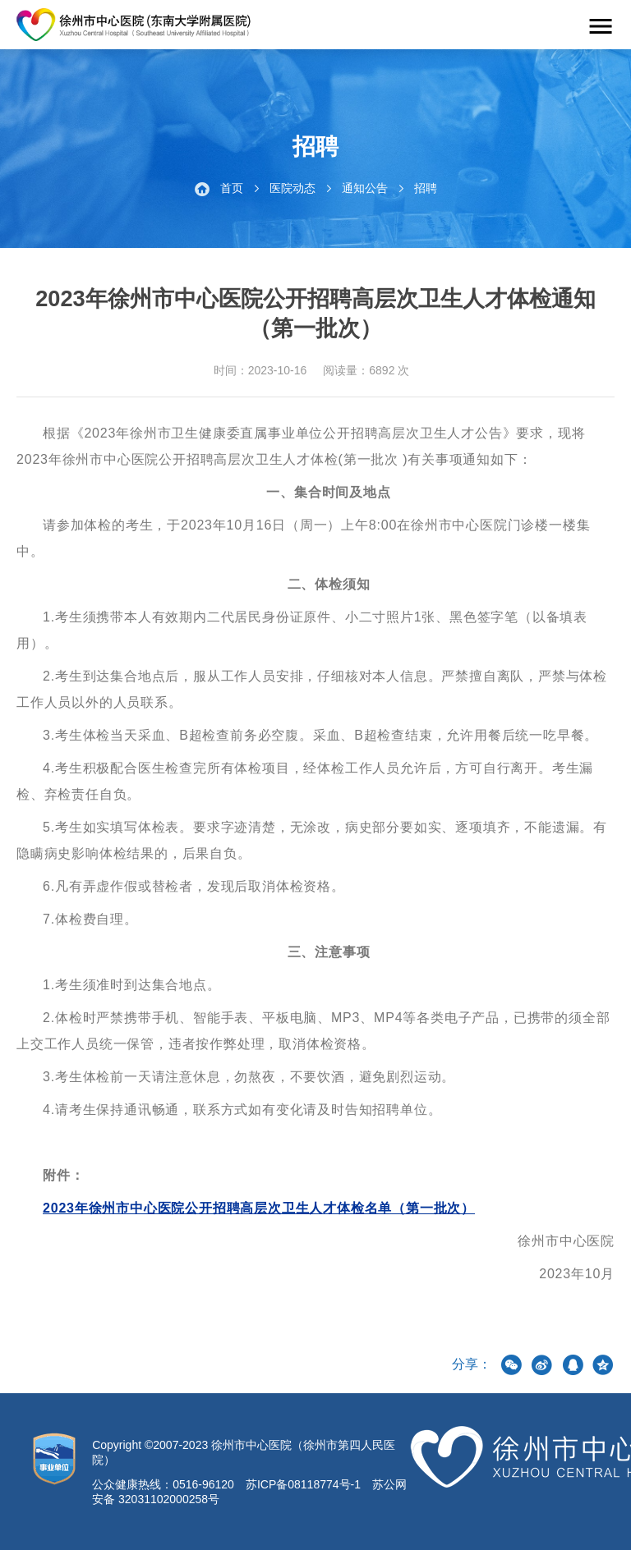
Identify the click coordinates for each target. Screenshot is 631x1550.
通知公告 (365, 188)
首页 (231, 188)
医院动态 (292, 188)
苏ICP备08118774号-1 (303, 1484)
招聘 (425, 188)
